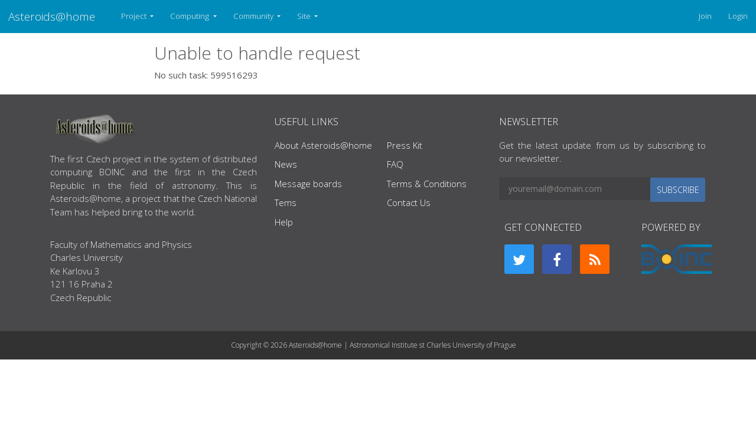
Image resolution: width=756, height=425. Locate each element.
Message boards (308, 183)
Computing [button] (190, 16)
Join (705, 16)
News (286, 164)
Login (738, 16)
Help (284, 222)
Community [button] (254, 16)
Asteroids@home (51, 16)
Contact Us (409, 202)
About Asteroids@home (323, 145)
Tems (285, 202)
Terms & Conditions (427, 183)
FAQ (395, 164)
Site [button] (304, 16)
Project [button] (134, 16)
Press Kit (404, 145)
